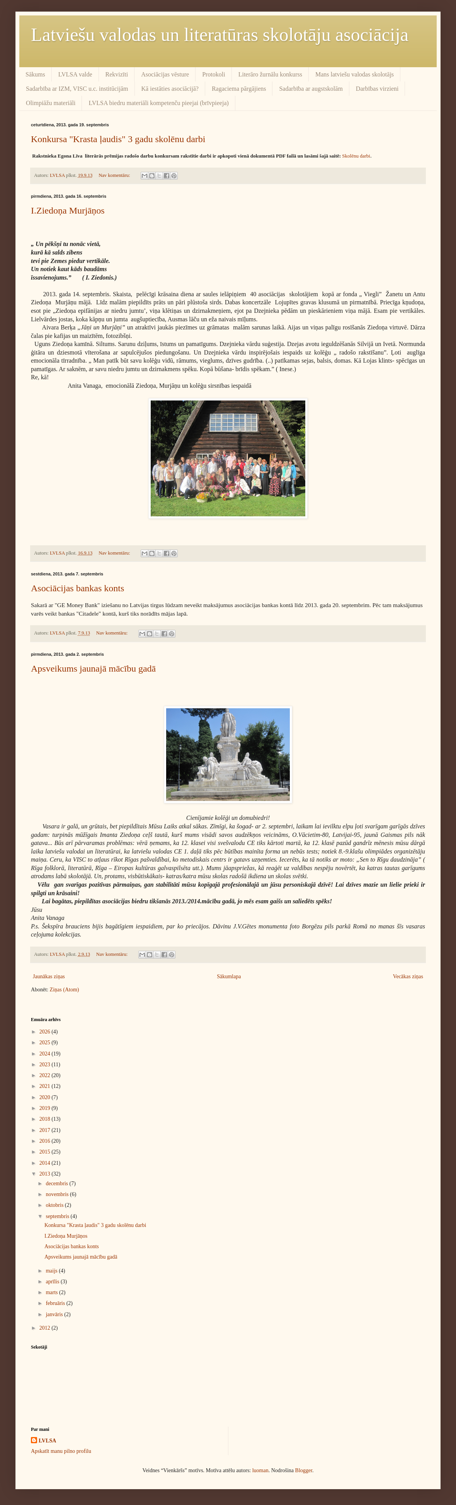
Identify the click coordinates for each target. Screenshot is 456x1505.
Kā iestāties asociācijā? (170, 88)
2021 (45, 1086)
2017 (45, 1130)
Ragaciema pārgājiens (239, 88)
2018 (45, 1119)
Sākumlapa (229, 976)
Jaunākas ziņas (49, 976)
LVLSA (47, 1441)
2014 (45, 1163)
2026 (45, 1032)
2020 (45, 1097)
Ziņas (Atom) (64, 990)
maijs (52, 1271)
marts (52, 1292)
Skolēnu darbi (356, 156)
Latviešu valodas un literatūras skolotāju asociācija (219, 34)
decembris (57, 1183)
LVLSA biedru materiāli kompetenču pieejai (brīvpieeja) (158, 103)
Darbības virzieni (377, 88)
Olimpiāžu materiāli (50, 103)
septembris (58, 1216)
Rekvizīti (116, 74)
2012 (45, 1328)
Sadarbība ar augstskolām (310, 88)
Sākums (35, 74)
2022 (45, 1075)
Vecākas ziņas (408, 976)
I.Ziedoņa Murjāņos (68, 210)
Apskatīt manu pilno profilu (61, 1451)
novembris (58, 1194)
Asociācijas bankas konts (77, 588)
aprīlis (53, 1281)
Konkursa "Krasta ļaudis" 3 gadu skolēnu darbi (118, 139)
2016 (45, 1141)
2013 (45, 1174)
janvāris (55, 1314)
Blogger (303, 1470)
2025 (45, 1042)
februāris (56, 1303)
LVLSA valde (75, 74)
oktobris (55, 1205)
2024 (45, 1054)
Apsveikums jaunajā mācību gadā (93, 668)
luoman (260, 1470)
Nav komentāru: (115, 175)
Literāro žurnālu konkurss (270, 74)
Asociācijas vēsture (165, 74)
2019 (45, 1108)
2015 (45, 1152)
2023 (45, 1064)
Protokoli (213, 74)
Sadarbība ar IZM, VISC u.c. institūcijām (77, 88)
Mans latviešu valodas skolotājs (354, 74)
